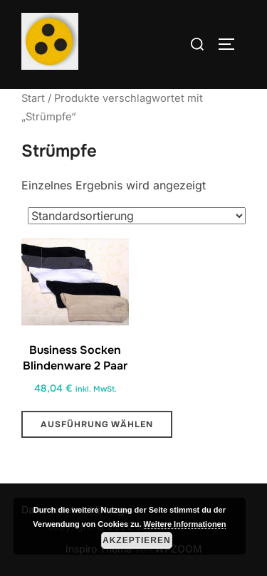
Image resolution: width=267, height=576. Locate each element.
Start (33, 98)
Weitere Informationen (185, 524)
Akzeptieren (137, 540)
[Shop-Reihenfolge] (137, 215)
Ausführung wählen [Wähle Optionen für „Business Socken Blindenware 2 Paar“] (97, 424)
